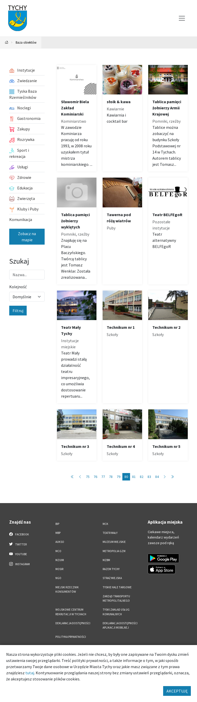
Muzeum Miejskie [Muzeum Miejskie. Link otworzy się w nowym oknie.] (114, 542)
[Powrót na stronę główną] (6, 42)
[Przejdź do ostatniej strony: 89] (172, 476)
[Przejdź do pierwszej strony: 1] (72, 476)
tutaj (29, 672)
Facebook (19, 534)
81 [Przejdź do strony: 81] (134, 476)
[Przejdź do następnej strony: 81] (165, 476)
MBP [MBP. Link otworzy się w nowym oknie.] (58, 533)
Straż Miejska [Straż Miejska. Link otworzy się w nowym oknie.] (112, 578)
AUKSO (59, 542)
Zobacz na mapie (27, 236)
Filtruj (18, 310)
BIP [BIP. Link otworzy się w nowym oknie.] (57, 524)
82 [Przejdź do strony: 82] (141, 476)
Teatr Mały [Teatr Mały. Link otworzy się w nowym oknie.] (110, 533)
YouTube (18, 554)
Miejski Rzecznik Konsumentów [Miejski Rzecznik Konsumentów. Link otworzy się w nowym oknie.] (67, 589)
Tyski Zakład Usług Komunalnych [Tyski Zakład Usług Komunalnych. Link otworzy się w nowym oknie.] (116, 612)
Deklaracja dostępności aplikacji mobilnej (120, 625)
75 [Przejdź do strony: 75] (88, 476)
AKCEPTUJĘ (177, 691)
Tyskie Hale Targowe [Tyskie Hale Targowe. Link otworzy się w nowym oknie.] (117, 587)
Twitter (18, 544)
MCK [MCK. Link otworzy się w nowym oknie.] (105, 524)
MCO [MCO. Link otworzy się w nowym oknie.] (58, 551)
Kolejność (18, 286)
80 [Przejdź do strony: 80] (126, 476)
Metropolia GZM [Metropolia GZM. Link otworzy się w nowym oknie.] (114, 551)
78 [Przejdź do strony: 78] (111, 476)
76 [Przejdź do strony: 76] (95, 476)
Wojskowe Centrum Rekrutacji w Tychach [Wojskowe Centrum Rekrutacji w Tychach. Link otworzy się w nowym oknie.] (70, 612)
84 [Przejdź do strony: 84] (157, 476)
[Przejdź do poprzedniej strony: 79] (80, 476)
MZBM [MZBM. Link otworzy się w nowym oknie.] (106, 560)
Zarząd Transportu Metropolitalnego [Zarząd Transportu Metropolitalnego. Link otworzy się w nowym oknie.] (116, 598)
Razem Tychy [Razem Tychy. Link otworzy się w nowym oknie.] (111, 569)
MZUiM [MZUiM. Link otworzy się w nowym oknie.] (59, 560)
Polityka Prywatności (70, 637)
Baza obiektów (26, 42)
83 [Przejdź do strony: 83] (149, 476)
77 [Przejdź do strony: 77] (103, 476)
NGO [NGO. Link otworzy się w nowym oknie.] (58, 578)
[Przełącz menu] (182, 18)
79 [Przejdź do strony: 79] (118, 476)
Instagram (19, 564)
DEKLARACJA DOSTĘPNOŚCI (72, 623)
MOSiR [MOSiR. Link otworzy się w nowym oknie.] (59, 569)
